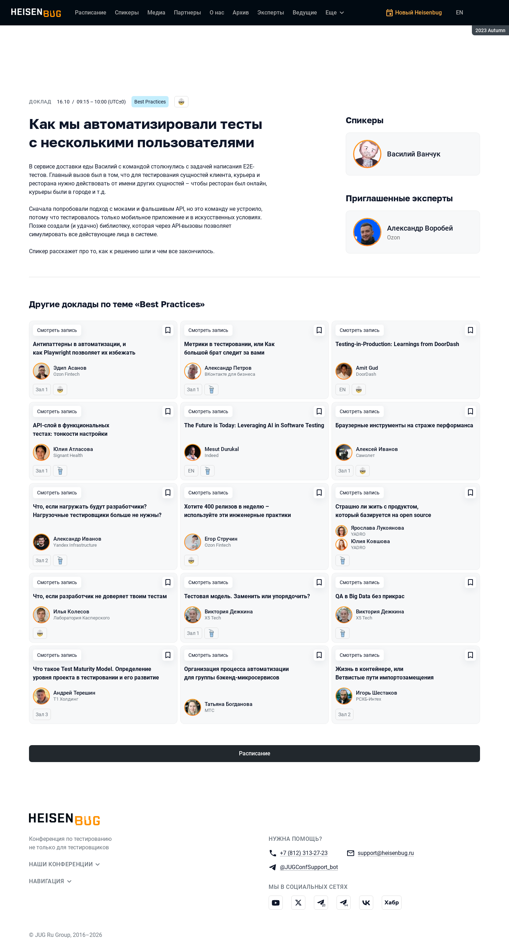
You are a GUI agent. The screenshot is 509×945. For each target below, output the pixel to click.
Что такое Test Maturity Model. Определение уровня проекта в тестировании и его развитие (96, 673)
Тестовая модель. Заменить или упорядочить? (247, 596)
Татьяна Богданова (228, 704)
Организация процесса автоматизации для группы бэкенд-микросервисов (236, 673)
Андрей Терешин (74, 693)
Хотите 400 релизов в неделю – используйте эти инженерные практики (237, 510)
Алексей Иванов (377, 449)
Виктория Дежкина (229, 611)
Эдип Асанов (70, 368)
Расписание (254, 753)
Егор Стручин (221, 539)
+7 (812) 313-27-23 (304, 852)
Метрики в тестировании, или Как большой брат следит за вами (229, 348)
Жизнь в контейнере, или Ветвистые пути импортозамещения (384, 673)
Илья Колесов (71, 611)
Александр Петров (228, 368)
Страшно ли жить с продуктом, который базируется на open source (383, 510)
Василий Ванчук (413, 154)
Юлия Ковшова (370, 541)
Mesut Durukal (222, 449)
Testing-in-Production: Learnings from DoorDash (397, 344)
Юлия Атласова (73, 449)
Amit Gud (367, 368)
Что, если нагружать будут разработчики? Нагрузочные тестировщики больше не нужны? (97, 510)
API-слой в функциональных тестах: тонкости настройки (71, 429)
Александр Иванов (77, 539)
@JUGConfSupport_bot (309, 866)
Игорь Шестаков (376, 693)
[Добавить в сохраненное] (168, 330)
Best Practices (150, 102)
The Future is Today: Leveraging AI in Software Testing (254, 425)
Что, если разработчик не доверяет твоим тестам (100, 596)
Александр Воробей (420, 228)
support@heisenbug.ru (386, 852)
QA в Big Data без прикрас (369, 596)
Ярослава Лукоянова (377, 528)
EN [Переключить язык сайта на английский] (459, 12)
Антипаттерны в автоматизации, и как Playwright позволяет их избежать (84, 348)
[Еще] (335, 13)
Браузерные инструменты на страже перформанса (404, 425)
